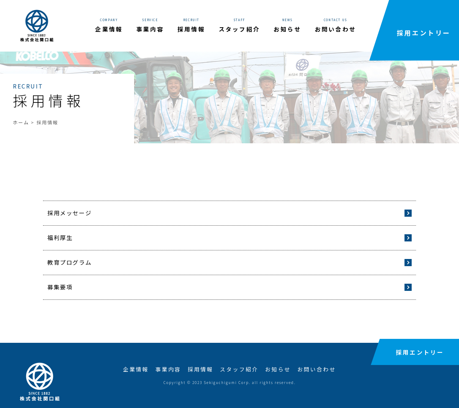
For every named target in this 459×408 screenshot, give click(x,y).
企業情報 (136, 369)
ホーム (21, 122)
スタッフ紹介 (239, 369)
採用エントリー (424, 32)
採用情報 (200, 369)
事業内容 (168, 369)
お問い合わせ (316, 369)
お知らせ (278, 369)
